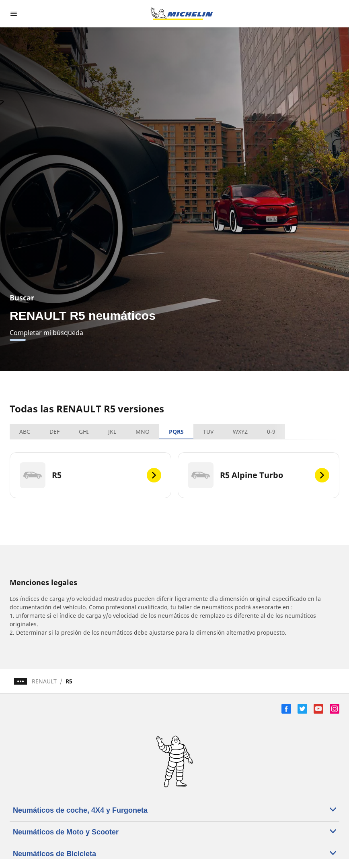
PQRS (176, 431)
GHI (84, 431)
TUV (208, 431)
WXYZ (240, 431)
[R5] (90, 475)
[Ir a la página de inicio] (182, 13)
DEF (54, 431)
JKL (112, 431)
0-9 (271, 431)
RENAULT (44, 681)
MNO (142, 431)
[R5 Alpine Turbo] (258, 475)
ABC (24, 431)
